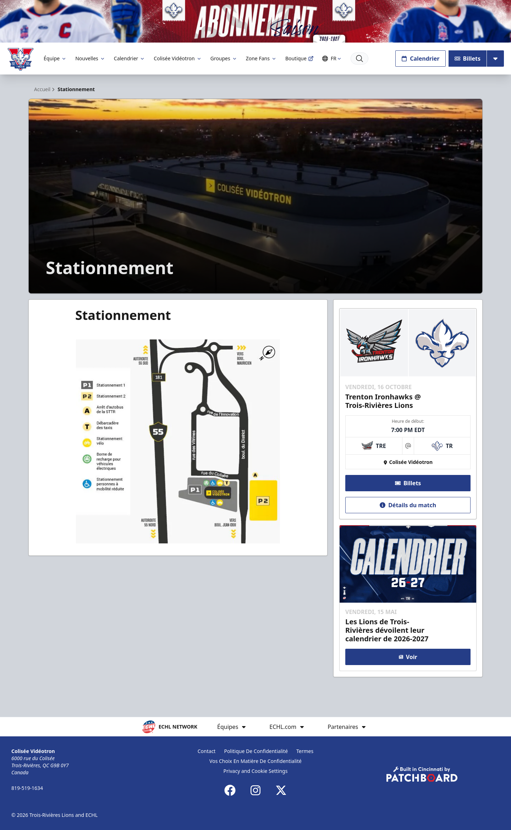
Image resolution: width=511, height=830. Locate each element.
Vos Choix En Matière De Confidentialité (255, 761)
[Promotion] (255, 21)
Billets (468, 58)
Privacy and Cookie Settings (256, 771)
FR (333, 58)
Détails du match (408, 505)
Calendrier (129, 58)
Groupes (223, 58)
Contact (207, 751)
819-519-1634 (27, 788)
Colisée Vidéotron (178, 58)
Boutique (299, 58)
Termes (304, 751)
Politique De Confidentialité (256, 751)
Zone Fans (261, 58)
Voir (408, 657)
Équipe (55, 58)
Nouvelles (90, 58)
